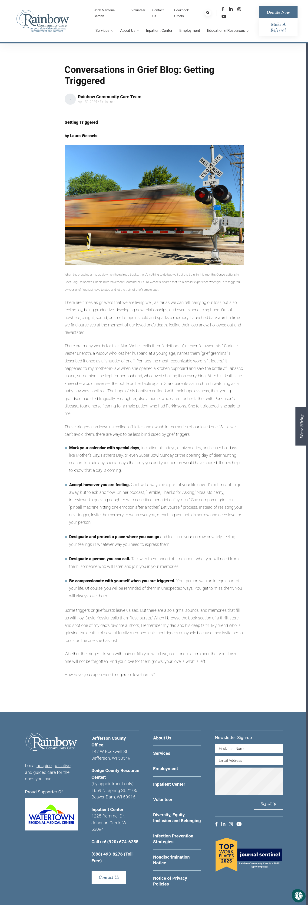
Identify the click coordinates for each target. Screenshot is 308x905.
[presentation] (254, 781)
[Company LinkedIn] (231, 9)
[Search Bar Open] (208, 13)
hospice (44, 765)
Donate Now (278, 12)
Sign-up (268, 804)
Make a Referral (278, 27)
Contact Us (109, 877)
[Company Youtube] (224, 16)
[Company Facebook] (223, 9)
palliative (61, 765)
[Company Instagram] (239, 9)
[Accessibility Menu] (299, 896)
